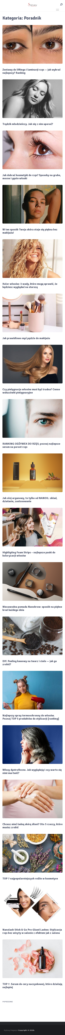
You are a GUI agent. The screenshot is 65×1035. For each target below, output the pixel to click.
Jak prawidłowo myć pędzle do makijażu (26, 338)
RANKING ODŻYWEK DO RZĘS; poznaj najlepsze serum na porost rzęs (31, 445)
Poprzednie (7, 1002)
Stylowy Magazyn (11, 1030)
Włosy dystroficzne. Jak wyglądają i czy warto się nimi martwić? (32, 771)
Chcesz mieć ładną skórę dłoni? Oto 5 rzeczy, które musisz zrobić (32, 826)
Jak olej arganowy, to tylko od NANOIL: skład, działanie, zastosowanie (29, 500)
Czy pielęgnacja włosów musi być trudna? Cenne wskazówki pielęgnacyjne (31, 391)
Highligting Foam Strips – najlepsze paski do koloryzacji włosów (28, 554)
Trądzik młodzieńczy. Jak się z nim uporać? (27, 124)
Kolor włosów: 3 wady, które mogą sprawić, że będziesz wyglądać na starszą (29, 285)
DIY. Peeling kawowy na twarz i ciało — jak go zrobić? (29, 663)
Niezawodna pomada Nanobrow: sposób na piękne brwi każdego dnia (32, 608)
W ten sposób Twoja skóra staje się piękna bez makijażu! (29, 231)
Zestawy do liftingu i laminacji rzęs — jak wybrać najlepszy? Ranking (31, 71)
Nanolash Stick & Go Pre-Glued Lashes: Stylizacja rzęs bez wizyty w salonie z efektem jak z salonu (32, 931)
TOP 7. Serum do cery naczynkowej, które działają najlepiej (32, 985)
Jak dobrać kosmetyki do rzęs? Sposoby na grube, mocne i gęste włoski (31, 177)
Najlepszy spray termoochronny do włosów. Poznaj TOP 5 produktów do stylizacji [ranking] (30, 717)
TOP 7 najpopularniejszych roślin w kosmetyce (30, 878)
